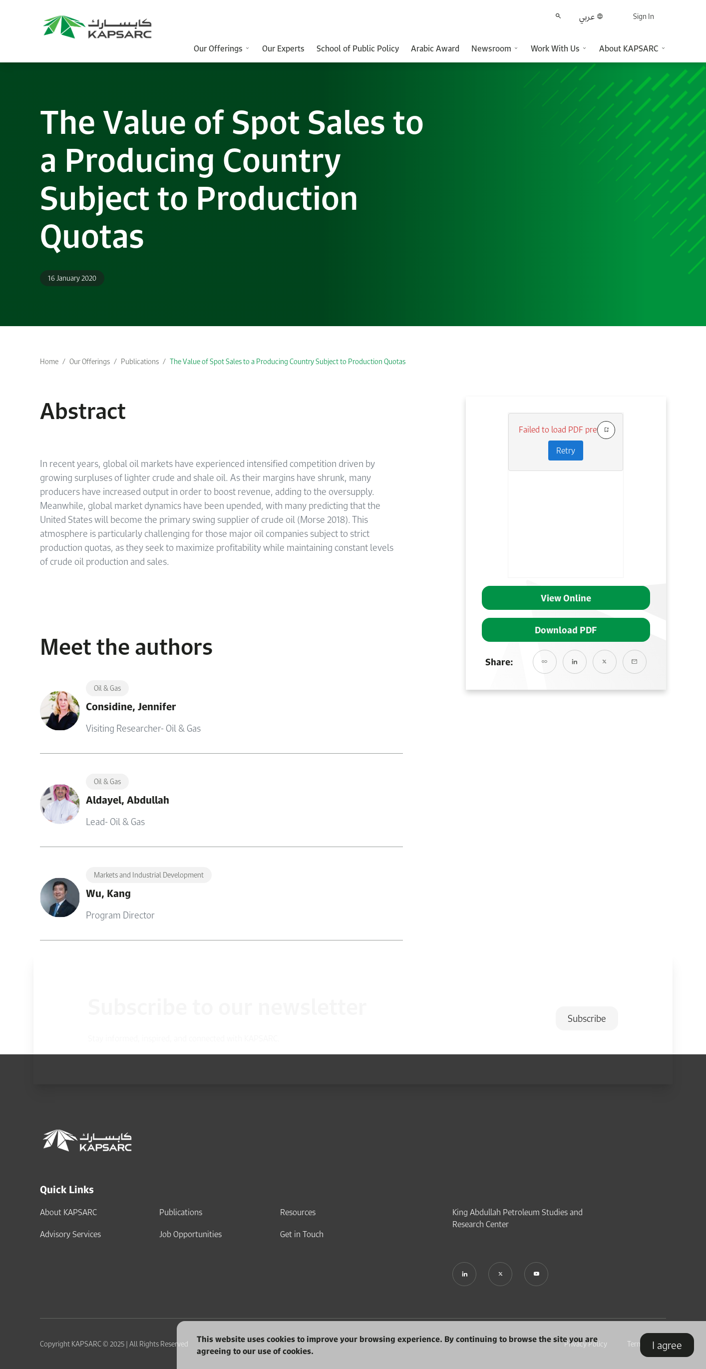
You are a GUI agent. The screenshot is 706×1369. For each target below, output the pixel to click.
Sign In (643, 16)
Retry (565, 450)
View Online (566, 597)
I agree (667, 1345)
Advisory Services (70, 1234)
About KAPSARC (68, 1212)
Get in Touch (302, 1234)
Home (49, 361)
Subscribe (587, 1018)
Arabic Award (435, 48)
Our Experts (283, 48)
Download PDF (566, 629)
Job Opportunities (190, 1234)
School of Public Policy (358, 48)
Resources (298, 1212)
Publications (140, 361)
